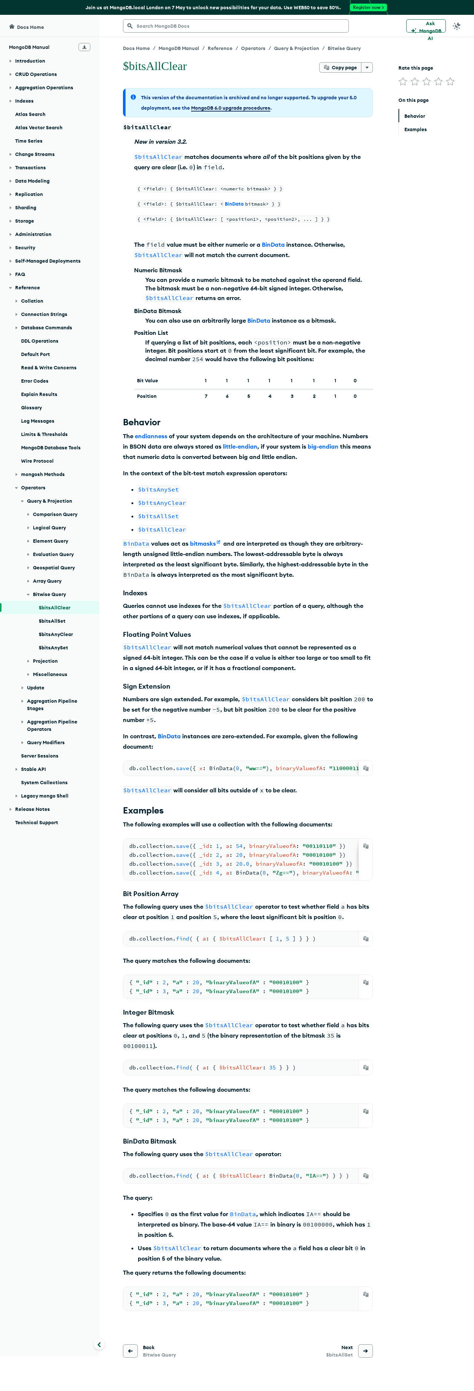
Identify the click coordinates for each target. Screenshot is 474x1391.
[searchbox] (236, 26)
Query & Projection (296, 48)
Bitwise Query (344, 48)
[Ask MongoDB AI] (426, 26)
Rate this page (415, 68)
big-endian (323, 446)
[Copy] (366, 768)
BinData (234, 204)
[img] (402, 81)
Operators (253, 48)
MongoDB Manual (178, 48)
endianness (151, 436)
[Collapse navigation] (99, 1344)
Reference (220, 48)
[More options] (367, 67)
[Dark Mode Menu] (457, 26)
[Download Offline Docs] (84, 47)
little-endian (240, 446)
